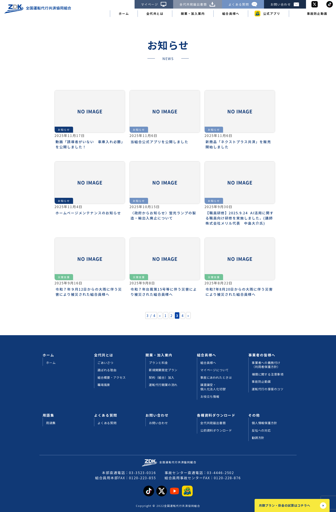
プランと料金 (158, 363)
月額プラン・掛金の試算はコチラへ (284, 505)
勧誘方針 (258, 438)
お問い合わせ (285, 4)
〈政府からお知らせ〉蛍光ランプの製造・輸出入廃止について (163, 215)
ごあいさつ (105, 363)
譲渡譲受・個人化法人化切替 (213, 387)
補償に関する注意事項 (268, 374)
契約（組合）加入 (161, 377)
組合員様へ (230, 13)
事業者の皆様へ (261, 354)
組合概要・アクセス (112, 377)
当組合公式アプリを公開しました (159, 141)
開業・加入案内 (193, 13)
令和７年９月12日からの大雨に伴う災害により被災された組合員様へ (89, 292)
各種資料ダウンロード (216, 415)
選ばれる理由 (107, 370)
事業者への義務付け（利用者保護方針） (266, 365)
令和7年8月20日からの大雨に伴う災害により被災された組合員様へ (239, 292)
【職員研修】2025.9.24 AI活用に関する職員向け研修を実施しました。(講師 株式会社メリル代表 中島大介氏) (241, 218)
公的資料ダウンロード (216, 430)
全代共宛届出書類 (198, 4)
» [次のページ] (188, 315)
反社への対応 (261, 430)
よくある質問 (243, 4)
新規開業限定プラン (163, 370)
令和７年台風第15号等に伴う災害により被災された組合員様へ (163, 292)
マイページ (154, 4)
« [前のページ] (160, 315)
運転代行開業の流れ (163, 385)
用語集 (48, 415)
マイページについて (214, 370)
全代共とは (155, 13)
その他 (254, 415)
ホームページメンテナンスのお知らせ (88, 212)
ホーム (124, 13)
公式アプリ (271, 13)
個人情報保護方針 (264, 423)
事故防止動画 (317, 13)
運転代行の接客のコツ (268, 389)
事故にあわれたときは (216, 377)
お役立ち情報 (209, 397)
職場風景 (104, 385)
